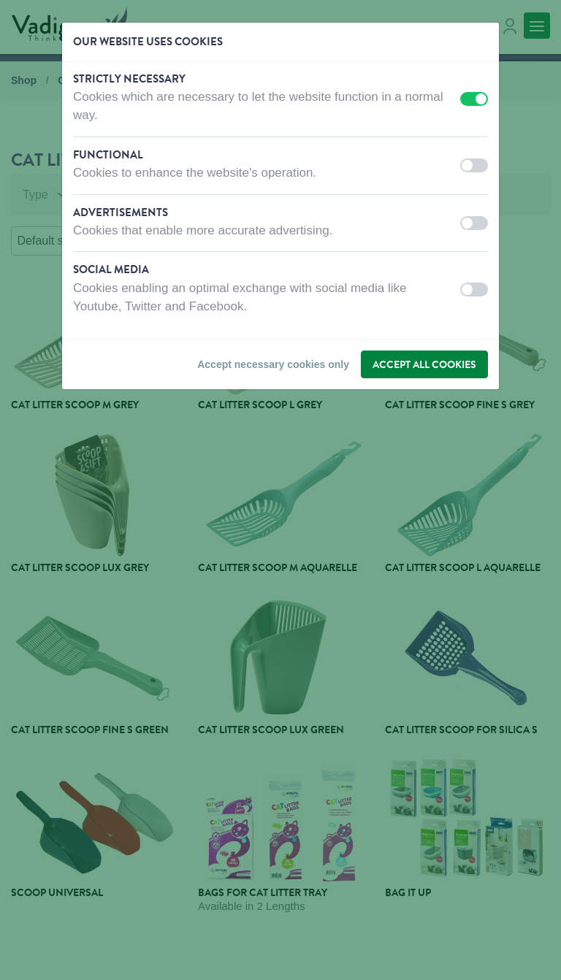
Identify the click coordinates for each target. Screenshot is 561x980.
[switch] (474, 99)
